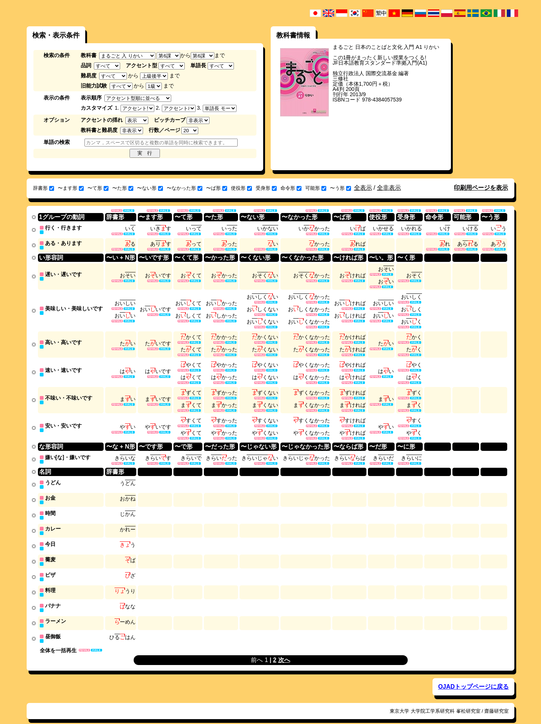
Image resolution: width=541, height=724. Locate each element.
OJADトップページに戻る (473, 676)
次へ (284, 650)
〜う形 (340, 188)
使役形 (241, 188)
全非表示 (389, 187)
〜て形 (98, 188)
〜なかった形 (184, 188)
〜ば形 (216, 188)
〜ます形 (71, 188)
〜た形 (122, 188)
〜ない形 (150, 188)
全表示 (363, 187)
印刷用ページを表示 (481, 187)
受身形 (266, 188)
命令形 (290, 188)
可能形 (315, 188)
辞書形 (43, 188)
